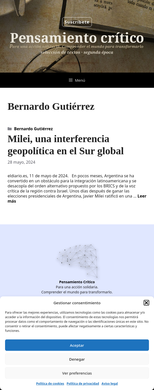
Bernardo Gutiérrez (33, 129)
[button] (146, 302)
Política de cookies (50, 383)
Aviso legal (110, 383)
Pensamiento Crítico (77, 281)
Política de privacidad (83, 383)
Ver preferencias (77, 373)
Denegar (77, 359)
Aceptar (77, 345)
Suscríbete (77, 22)
